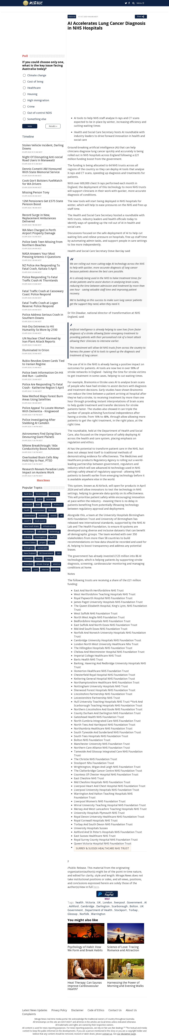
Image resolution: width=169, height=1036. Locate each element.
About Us (136, 1010)
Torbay (133, 910)
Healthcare (34, 87)
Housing (32, 94)
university (54, 494)
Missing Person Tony (35, 192)
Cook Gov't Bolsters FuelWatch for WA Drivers (42, 182)
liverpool (119, 902)
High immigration (38, 100)
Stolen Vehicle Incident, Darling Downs (42, 146)
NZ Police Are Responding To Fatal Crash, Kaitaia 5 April (41, 267)
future (39, 558)
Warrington (98, 914)
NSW (38, 504)
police (39, 499)
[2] (126, 1027)
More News (43, 480)
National (71, 16)
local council (40, 521)
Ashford (74, 906)
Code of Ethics (99, 1010)
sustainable (42, 548)
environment (38, 510)
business (43, 515)
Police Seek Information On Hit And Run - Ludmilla (42, 374)
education (42, 531)
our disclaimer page (126, 1033)
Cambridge (87, 906)
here (96, 887)
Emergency (29, 548)
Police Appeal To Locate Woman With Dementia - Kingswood (43, 409)
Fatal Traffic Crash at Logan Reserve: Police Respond (40, 304)
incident (55, 569)
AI (145, 902)
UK (99, 902)
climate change (42, 564)
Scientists (28, 558)
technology (54, 531)
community (28, 499)
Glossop (72, 914)
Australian (50, 499)
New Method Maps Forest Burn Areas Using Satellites (42, 397)
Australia (28, 494)
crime (51, 542)
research (28, 504)
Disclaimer (80, 1010)
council (53, 515)
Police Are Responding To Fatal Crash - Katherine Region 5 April (43, 386)
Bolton (134, 906)
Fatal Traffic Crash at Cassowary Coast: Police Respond (43, 292)
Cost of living (35, 81)
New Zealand (30, 553)
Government (134, 902)
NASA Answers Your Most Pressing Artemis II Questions (41, 255)
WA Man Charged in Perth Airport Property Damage (39, 231)
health (79, 902)
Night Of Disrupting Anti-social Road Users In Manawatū (42, 158)
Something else (36, 119)
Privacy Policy (61, 1010)
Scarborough (119, 906)
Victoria (90, 902)
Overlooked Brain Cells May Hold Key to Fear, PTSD (40, 459)
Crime (31, 106)
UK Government (46, 553)
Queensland (29, 515)
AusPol (53, 537)
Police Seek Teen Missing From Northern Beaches (42, 243)
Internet (45, 569)
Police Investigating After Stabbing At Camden (38, 421)
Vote (30, 126)
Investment (29, 531)
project (42, 542)
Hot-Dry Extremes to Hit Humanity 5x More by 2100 (39, 328)
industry (27, 537)
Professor (58, 504)
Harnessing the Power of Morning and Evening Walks (125, 984)
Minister (51, 510)
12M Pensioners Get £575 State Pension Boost (42, 202)
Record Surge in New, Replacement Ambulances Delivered (39, 218)
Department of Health (98, 910)
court (36, 569)
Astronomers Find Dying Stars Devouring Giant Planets (41, 435)
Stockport (120, 910)
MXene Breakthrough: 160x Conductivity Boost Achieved (41, 447)
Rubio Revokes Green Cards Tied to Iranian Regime (43, 362)
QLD (58, 553)
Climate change (36, 75)
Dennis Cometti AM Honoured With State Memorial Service (42, 170)
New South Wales (31, 526)
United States (30, 542)
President (28, 564)
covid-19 (27, 521)
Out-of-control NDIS (39, 112)
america (56, 564)
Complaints (29, 1014)
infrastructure (49, 526)
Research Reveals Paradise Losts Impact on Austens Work (43, 470)
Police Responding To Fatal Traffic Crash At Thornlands (40, 278)
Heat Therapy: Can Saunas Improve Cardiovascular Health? (85, 986)
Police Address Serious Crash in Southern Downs (42, 316)
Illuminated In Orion (35, 350)
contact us (107, 1033)
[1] (124, 1027)
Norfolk (84, 914)
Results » (53, 126)
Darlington (103, 906)
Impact (27, 569)
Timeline (28, 136)
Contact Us (119, 1010)
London (107, 902)
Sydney (48, 558)
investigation (40, 537)
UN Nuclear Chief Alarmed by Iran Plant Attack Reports (41, 340)
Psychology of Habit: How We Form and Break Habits (85, 948)
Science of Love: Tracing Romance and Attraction (123, 948)
